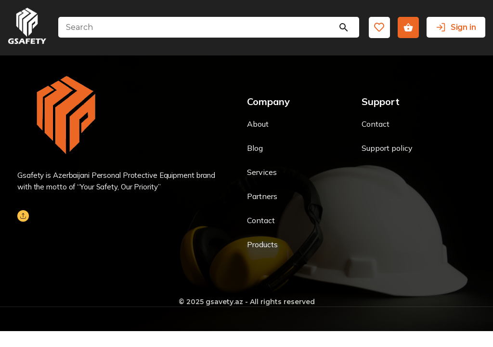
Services (262, 172)
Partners (262, 196)
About (258, 124)
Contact (261, 220)
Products (262, 244)
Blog (255, 148)
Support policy (387, 148)
